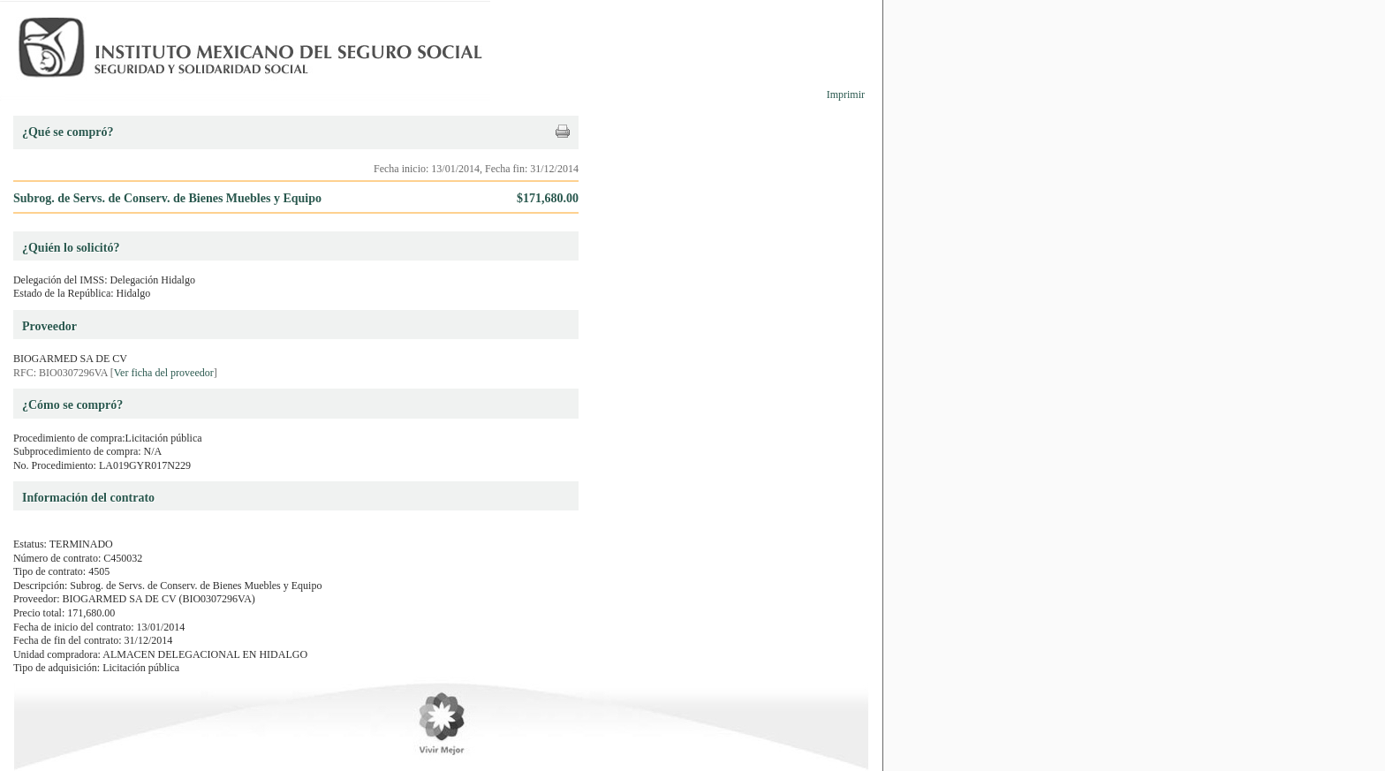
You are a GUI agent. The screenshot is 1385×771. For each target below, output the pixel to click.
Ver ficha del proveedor (164, 373)
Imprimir (846, 94)
